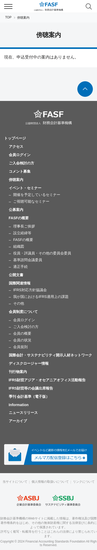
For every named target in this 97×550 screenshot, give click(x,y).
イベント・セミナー (25, 188)
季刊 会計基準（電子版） (29, 396)
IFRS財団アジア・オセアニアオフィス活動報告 (47, 380)
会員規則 (20, 347)
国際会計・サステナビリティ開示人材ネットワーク (50, 355)
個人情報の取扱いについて (50, 481)
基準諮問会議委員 (27, 260)
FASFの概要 (23, 240)
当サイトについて (15, 481)
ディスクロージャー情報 (29, 363)
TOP (8, 17)
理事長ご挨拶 (24, 226)
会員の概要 (22, 333)
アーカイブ (18, 421)
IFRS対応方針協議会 (30, 290)
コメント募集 (20, 171)
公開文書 (16, 275)
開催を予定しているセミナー (36, 195)
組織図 (18, 246)
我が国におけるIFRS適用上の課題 (41, 297)
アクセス (16, 146)
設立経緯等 (22, 233)
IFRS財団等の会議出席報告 (31, 388)
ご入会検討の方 (21, 163)
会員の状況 (22, 340)
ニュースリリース (23, 412)
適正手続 (20, 267)
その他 (18, 303)
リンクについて (84, 481)
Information (19, 405)
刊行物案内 (18, 372)
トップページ (15, 138)
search (89, 6)
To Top (85, 89)
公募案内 (16, 210)
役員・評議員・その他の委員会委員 (42, 253)
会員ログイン (20, 155)
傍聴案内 (16, 180)
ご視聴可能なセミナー (31, 201)
